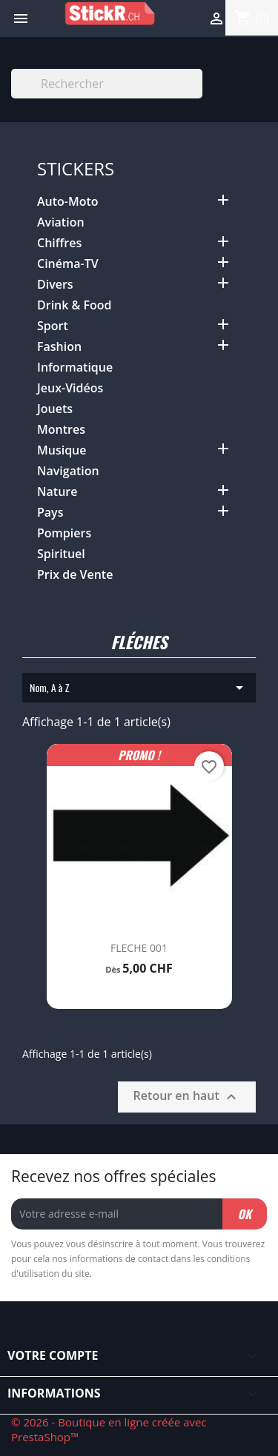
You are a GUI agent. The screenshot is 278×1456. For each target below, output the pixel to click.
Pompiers (64, 533)
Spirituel (61, 554)
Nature (57, 492)
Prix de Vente (75, 575)
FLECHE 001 (139, 948)
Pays (50, 512)
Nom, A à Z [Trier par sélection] (139, 688)
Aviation (61, 222)
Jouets (55, 409)
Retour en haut (186, 1096)
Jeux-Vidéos (70, 388)
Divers (55, 284)
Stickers (75, 168)
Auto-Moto (68, 201)
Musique (62, 450)
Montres (61, 429)
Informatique (75, 367)
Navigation (68, 471)
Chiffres (59, 243)
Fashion (59, 347)
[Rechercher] (106, 83)
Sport (52, 326)
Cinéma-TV (68, 264)
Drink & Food (74, 305)
